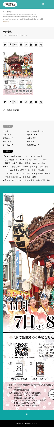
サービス (6, 167)
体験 (26, 180)
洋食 (34, 163)
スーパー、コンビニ (13, 173)
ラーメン (37, 160)
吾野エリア (7, 142)
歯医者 (47, 173)
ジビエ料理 (9, 160)
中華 (45, 160)
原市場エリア (8, 138)
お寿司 (12, 156)
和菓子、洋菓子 (11, 163)
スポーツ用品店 (38, 170)
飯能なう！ (20, 423)
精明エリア (31, 142)
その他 (5, 131)
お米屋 (25, 167)
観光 (4, 180)
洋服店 (7, 177)
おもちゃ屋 (16, 167)
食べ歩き (41, 163)
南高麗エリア (32, 135)
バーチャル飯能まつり (35, 131)
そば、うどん (23, 156)
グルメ (5, 156)
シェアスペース (24, 170)
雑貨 (49, 180)
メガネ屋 (26, 173)
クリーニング (10, 170)
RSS (27, 414)
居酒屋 (27, 163)
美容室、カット (18, 177)
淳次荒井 (16, 110)
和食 (21, 163)
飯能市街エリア (33, 145)
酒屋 (28, 177)
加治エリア (7, 135)
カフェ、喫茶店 (36, 156)
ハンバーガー (21, 160)
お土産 (11, 180)
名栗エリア (31, 138)
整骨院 (40, 173)
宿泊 (32, 180)
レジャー (19, 180)
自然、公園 (40, 180)
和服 (33, 173)
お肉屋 (32, 167)
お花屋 (40, 167)
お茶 (46, 167)
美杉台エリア (8, 145)
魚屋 (34, 177)
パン (30, 160)
